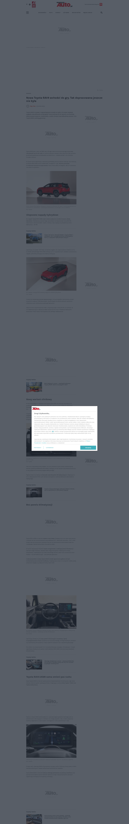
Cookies (44, 442)
